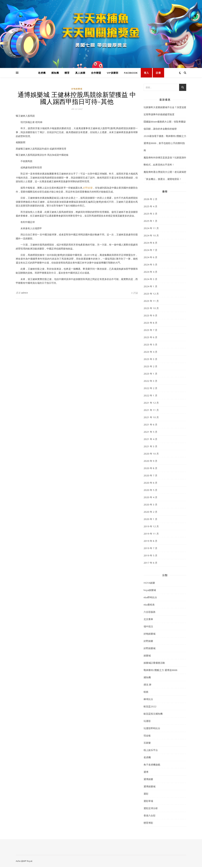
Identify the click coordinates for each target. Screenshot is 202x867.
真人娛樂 (80, 72)
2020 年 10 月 (151, 453)
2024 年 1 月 (150, 286)
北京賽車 (148, 619)
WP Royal (27, 861)
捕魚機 (55, 72)
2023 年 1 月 (150, 373)
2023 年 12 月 (151, 293)
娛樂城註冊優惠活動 (154, 662)
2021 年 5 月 (150, 431)
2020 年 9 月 (150, 460)
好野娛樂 (87, 187)
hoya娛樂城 (150, 590)
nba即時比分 (150, 597)
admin (24, 292)
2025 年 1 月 (150, 220)
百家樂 (147, 742)
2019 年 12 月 (151, 526)
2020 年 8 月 (150, 468)
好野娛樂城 (149, 648)
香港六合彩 (149, 815)
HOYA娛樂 (149, 582)
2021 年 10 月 (151, 417)
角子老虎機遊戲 (152, 764)
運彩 (146, 793)
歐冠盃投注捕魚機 (153, 713)
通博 (146, 771)
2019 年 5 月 (150, 555)
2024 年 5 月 (150, 264)
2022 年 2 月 (150, 388)
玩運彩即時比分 (152, 728)
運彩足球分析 (151, 808)
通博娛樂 (148, 779)
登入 (146, 72)
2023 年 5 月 (150, 344)
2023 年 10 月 (151, 308)
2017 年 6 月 (150, 562)
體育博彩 (148, 822)
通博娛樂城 (149, 786)
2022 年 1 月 (150, 395)
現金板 (147, 735)
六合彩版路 (149, 611)
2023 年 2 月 (150, 366)
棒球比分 (148, 699)
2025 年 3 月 (150, 213)
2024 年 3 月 (150, 279)
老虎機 (42, 72)
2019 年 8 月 (150, 540)
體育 (67, 72)
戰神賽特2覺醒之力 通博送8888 (160, 670)
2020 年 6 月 (150, 482)
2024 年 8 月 (150, 242)
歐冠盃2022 (150, 706)
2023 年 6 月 (150, 337)
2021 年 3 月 (150, 446)
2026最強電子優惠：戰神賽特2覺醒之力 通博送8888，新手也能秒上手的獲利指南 (165, 143)
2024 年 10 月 (151, 235)
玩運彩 (147, 720)
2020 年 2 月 (150, 511)
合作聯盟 (96, 72)
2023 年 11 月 (151, 300)
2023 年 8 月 (150, 322)
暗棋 (146, 691)
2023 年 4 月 (150, 351)
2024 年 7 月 (150, 250)
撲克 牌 (147, 684)
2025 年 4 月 (150, 206)
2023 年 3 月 (150, 359)
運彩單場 (148, 800)
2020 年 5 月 (150, 490)
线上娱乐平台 (151, 750)
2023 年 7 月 (150, 330)
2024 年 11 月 (151, 228)
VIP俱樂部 (112, 72)
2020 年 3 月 (150, 504)
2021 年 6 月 (150, 424)
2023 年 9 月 (150, 315)
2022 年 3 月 (150, 380)
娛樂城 (147, 655)
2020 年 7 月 (150, 475)
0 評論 (134, 292)
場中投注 (148, 626)
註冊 (158, 72)
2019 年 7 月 (150, 548)
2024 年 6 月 (150, 257)
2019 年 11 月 (151, 533)
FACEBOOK (131, 72)
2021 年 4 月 (150, 439)
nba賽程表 (149, 604)
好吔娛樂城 (76, 88)
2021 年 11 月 (151, 410)
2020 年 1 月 (150, 519)
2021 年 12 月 (151, 402)
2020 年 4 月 (150, 497)
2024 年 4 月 (150, 271)
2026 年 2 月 (150, 199)
